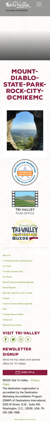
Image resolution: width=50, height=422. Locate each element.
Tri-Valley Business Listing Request (17, 261)
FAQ (4, 309)
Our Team (7, 266)
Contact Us (7, 320)
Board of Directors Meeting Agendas (18, 282)
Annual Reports (9, 288)
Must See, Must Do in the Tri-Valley (17, 293)
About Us (6, 255)
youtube (30, 338)
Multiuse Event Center (12, 325)
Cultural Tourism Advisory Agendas (17, 304)
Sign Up (26, 372)
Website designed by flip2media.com (25, 419)
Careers (6, 298)
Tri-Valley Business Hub (13, 272)
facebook (8, 338)
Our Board (7, 277)
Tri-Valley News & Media (13, 314)
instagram (23, 338)
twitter (13, 338)
